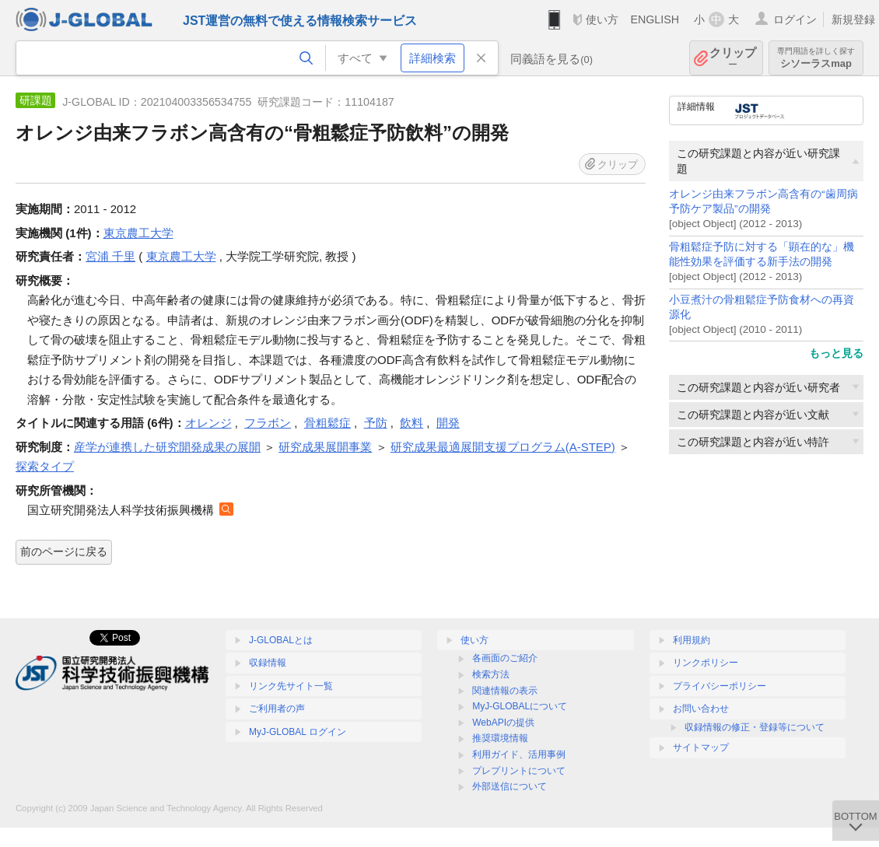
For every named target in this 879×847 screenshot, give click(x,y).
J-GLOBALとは (281, 640)
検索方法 (491, 674)
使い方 (602, 19)
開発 (448, 422)
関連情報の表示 (505, 690)
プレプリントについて (519, 770)
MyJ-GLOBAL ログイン (297, 731)
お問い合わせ (701, 708)
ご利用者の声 (277, 708)
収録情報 (267, 662)
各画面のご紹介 (505, 658)
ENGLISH (654, 19)
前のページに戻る (63, 551)
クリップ (732, 58)
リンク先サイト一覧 (291, 686)
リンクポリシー (705, 662)
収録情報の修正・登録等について (755, 727)
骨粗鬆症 (327, 422)
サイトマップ (701, 747)
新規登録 (853, 19)
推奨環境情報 (500, 738)
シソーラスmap (816, 58)
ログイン (795, 19)
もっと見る (836, 353)
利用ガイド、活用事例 (519, 754)
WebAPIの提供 (503, 722)
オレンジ (208, 422)
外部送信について (509, 786)
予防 (375, 422)
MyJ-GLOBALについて (519, 706)
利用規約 (691, 640)
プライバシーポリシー (719, 686)
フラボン (267, 422)
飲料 (411, 422)
